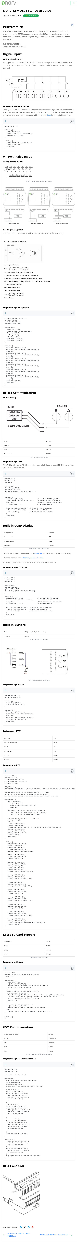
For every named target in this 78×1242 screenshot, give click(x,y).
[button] (74, 3)
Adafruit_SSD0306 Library (33, 558)
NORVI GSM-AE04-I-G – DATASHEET (56, 1235)
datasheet (47, 115)
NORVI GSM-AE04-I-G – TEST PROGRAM (16, 1235)
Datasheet (38, 553)
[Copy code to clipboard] (71, 121)
